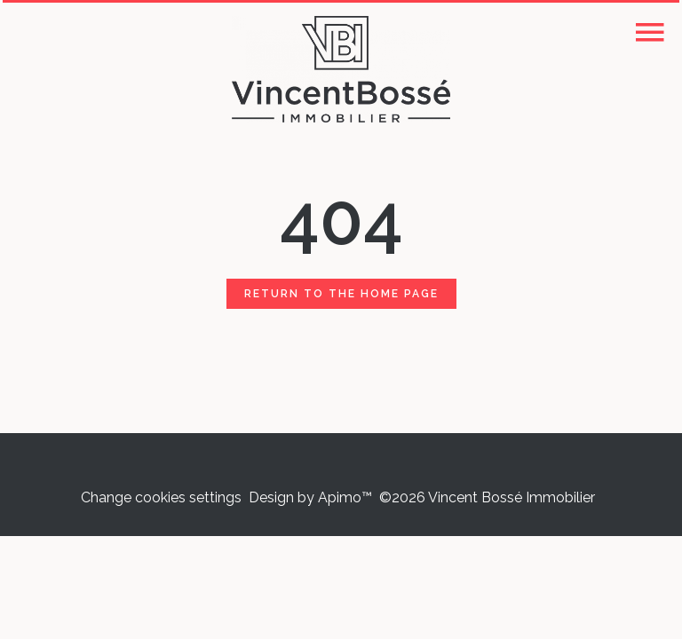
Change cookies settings (161, 497)
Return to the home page (341, 294)
